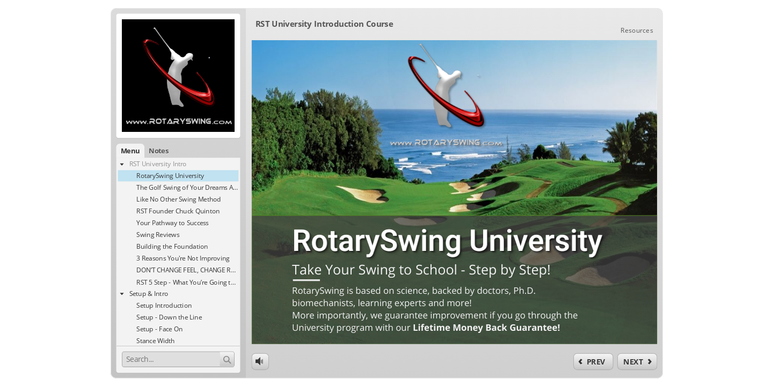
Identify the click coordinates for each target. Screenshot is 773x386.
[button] (120, 149)
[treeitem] (169, 163)
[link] (646, 23)
